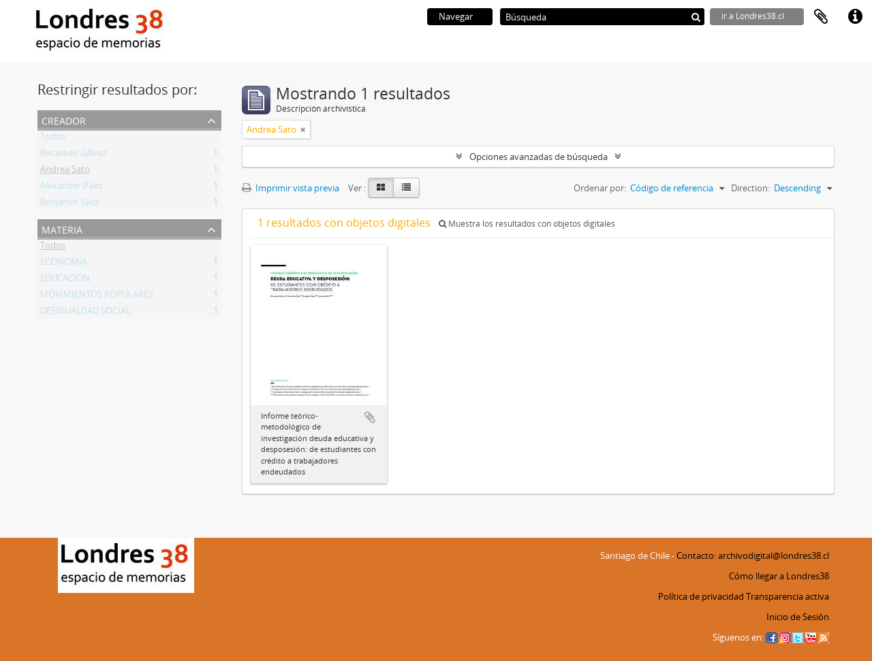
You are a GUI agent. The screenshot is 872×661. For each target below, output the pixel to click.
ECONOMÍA (63, 264)
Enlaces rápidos (855, 17)
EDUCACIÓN (65, 280)
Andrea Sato (65, 171)
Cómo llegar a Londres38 (779, 576)
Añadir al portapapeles (370, 417)
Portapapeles (821, 17)
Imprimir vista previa (290, 188)
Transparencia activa (787, 596)
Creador (64, 119)
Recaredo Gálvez (73, 155)
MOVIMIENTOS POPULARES (96, 297)
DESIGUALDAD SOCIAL (85, 313)
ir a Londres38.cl (752, 16)
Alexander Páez (71, 188)
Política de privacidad (701, 596)
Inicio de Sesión (797, 617)
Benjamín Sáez (69, 204)
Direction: (750, 188)
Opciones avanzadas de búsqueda (538, 156)
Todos (52, 139)
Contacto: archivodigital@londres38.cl (752, 555)
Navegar (456, 16)
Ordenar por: (600, 188)
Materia (62, 228)
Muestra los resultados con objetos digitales (527, 223)
